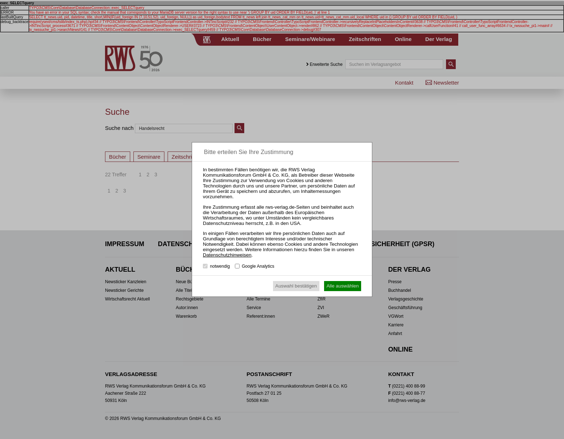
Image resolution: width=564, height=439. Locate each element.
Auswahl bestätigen (296, 286)
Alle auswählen (343, 286)
